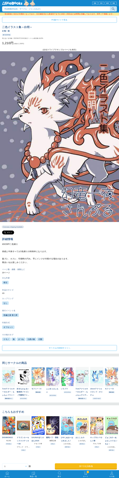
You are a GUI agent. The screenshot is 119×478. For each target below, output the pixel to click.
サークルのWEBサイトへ (59, 348)
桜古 (5, 283)
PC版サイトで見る (59, 20)
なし (5, 303)
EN (95, 3)
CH (101, 3)
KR (107, 3)
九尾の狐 (31, 339)
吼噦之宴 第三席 (10, 315)
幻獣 (40, 339)
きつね (21, 339)
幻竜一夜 (6, 31)
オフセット (8, 327)
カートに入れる (86, 466)
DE (114, 3)
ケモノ (6, 339)
